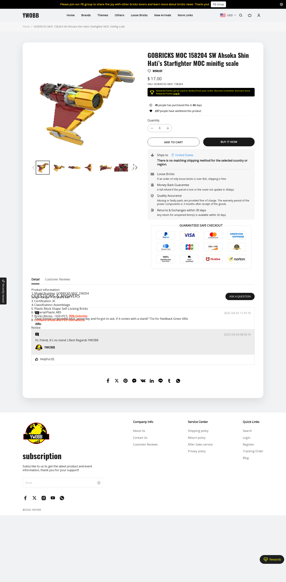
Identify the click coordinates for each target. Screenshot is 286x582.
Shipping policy (198, 498)
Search (247, 498)
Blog (245, 526)
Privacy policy (197, 519)
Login (246, 505)
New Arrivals (163, 15)
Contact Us (140, 505)
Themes (102, 15)
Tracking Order (252, 519)
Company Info (143, 488)
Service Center (198, 488)
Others (119, 15)
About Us (139, 498)
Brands (85, 15)
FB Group (220, 4)
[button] (33, 167)
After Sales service (200, 512)
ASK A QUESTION (240, 363)
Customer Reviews (145, 512)
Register (248, 512)
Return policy (197, 505)
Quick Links (250, 488)
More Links (186, 15)
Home (69, 15)
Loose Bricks (139, 15)
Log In (176, 93)
